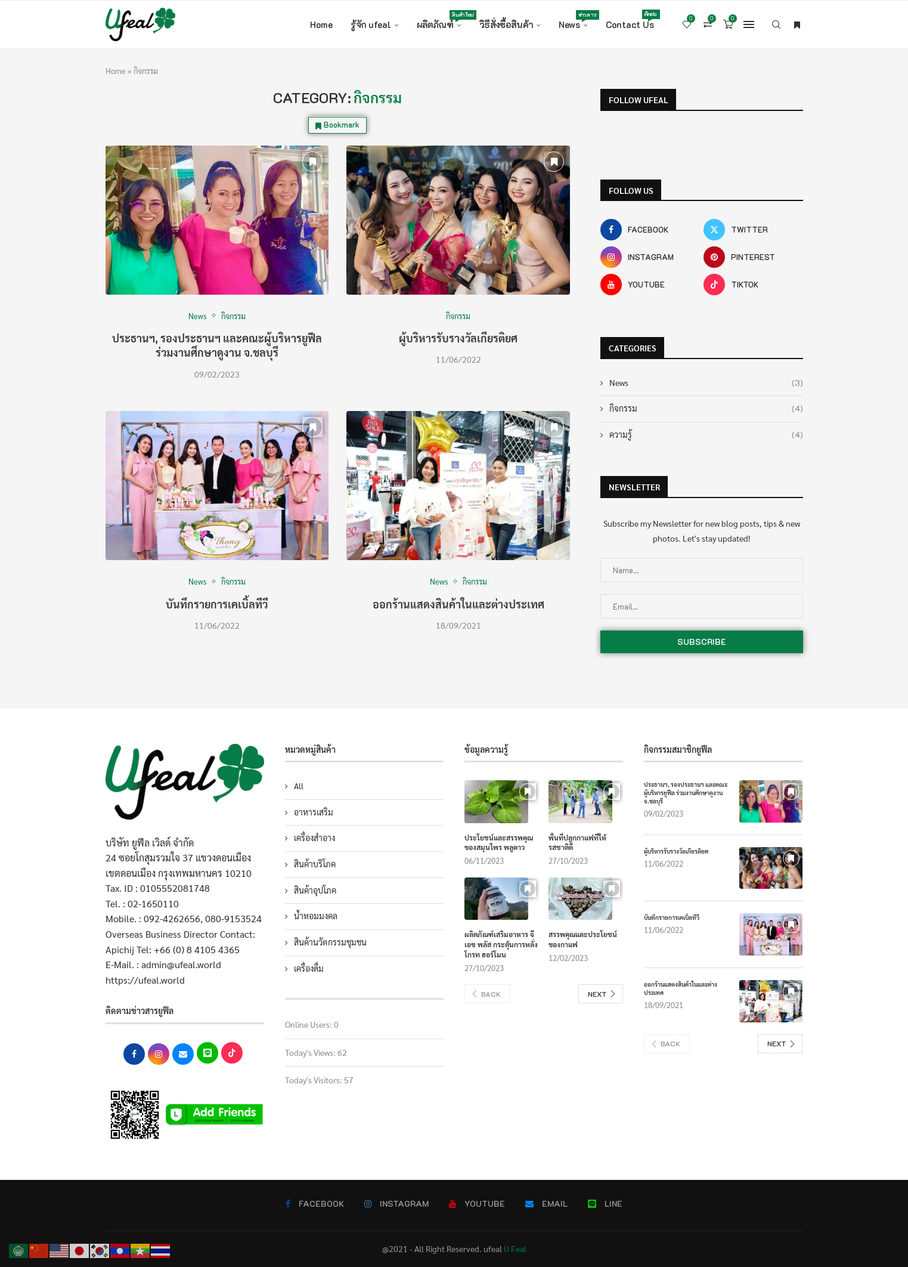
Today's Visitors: (314, 1079)
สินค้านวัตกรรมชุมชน (330, 942)
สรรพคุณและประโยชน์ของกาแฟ (582, 939)
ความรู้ (706, 435)
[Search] (776, 24)
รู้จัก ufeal (371, 24)
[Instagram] (650, 257)
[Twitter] (753, 229)
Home (321, 24)
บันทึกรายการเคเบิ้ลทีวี (217, 604)
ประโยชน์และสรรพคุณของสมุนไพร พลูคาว (498, 842)
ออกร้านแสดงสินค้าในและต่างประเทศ (458, 604)
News (573, 20)
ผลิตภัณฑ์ (439, 20)
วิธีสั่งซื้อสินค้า (506, 24)
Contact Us (630, 20)
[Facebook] (650, 229)
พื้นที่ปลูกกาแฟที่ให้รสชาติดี (577, 842)
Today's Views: (311, 1052)
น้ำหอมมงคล (315, 915)
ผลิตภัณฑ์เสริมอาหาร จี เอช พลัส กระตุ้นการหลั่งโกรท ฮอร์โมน (501, 944)
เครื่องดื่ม (309, 968)
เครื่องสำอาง (314, 837)
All (298, 785)
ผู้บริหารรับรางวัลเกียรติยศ (458, 338)
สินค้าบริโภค (315, 863)
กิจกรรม (706, 409)
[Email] (546, 1204)
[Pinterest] (753, 257)
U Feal (515, 1248)
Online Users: (309, 1024)
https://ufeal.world (145, 980)
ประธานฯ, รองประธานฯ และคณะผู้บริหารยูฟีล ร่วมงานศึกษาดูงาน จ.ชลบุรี (217, 345)
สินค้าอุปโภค (315, 890)
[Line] (605, 1204)
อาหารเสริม (313, 811)
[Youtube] (650, 284)
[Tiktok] (753, 284)
